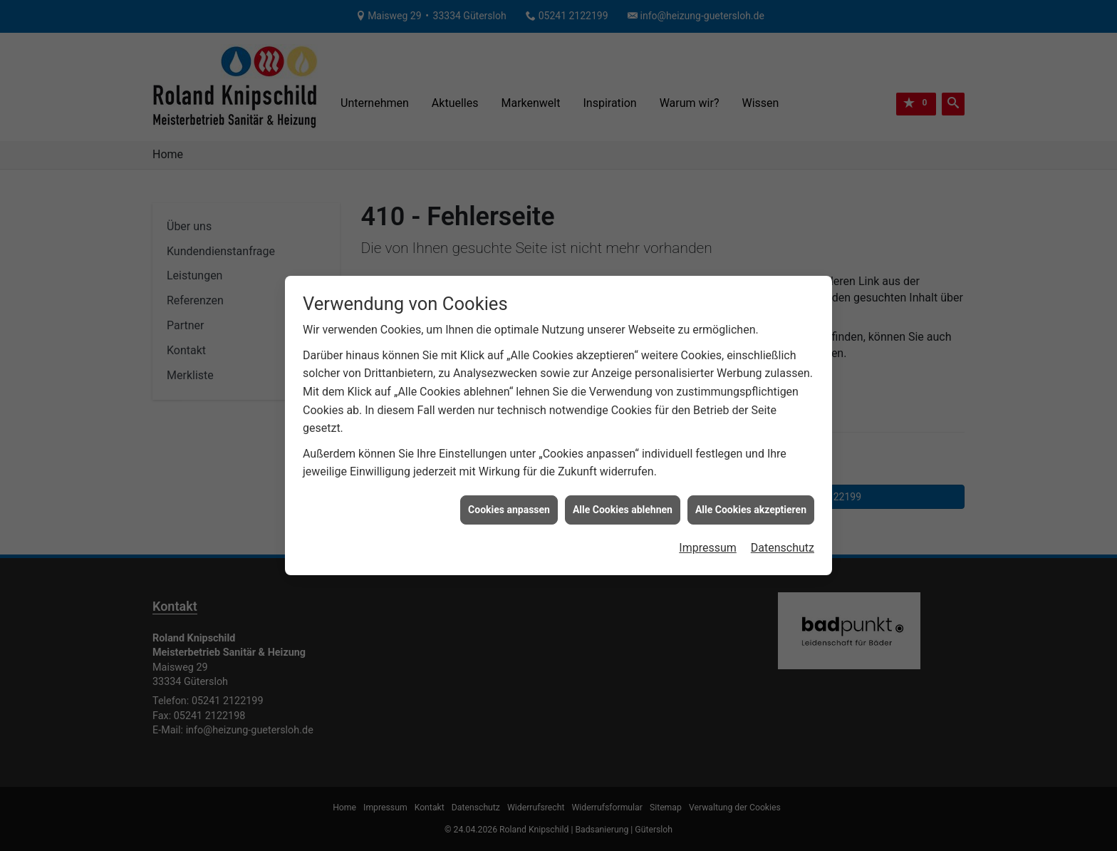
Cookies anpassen (509, 505)
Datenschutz (782, 543)
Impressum (708, 543)
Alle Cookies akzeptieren (750, 505)
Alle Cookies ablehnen (622, 505)
